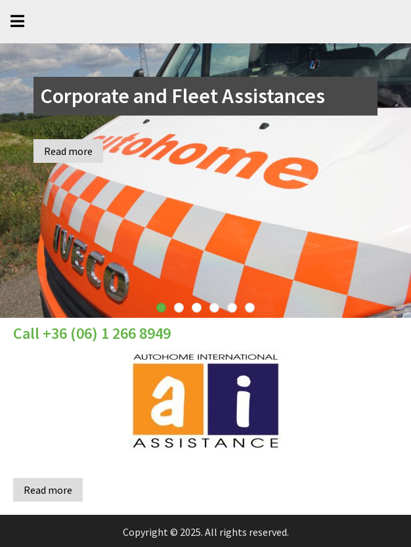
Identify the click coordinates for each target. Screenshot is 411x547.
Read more (68, 151)
